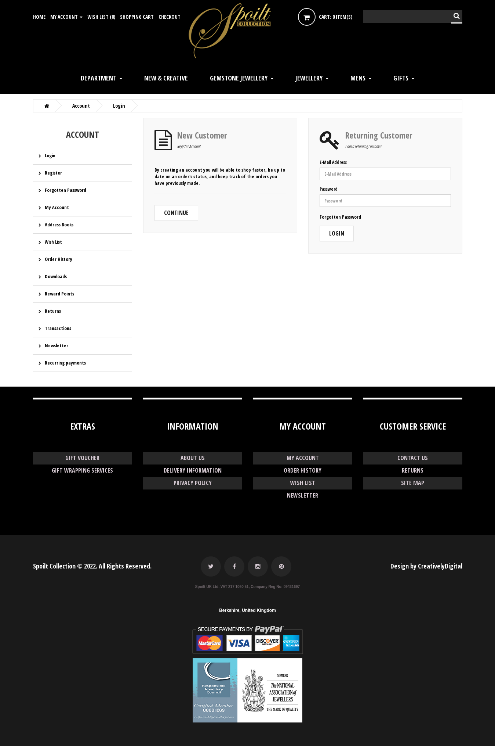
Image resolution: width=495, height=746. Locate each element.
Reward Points (59, 293)
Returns (53, 311)
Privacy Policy (193, 483)
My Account (57, 207)
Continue (176, 213)
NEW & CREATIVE (166, 78)
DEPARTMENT (98, 78)
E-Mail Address (333, 162)
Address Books (59, 224)
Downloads (56, 276)
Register (53, 172)
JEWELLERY (309, 78)
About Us (192, 458)
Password (329, 189)
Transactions (58, 328)
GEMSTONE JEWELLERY (238, 78)
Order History (58, 259)
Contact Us (412, 458)
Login (50, 155)
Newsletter (56, 345)
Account (81, 106)
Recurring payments (65, 362)
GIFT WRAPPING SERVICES (82, 470)
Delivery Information (192, 470)
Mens (357, 78)
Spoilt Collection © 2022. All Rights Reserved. (92, 566)
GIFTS (400, 78)
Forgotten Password (65, 190)
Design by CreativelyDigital (426, 566)
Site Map (412, 483)
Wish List (53, 241)
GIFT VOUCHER (82, 458)
